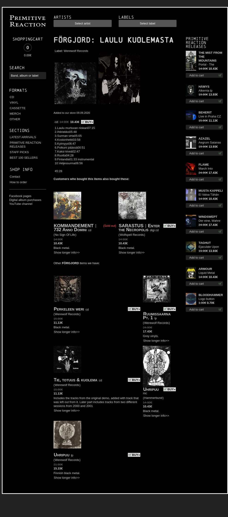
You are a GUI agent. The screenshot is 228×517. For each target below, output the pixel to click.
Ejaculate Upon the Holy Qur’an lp (210, 247)
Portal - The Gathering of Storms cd (206, 65)
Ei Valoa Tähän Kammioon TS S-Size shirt (209, 195)
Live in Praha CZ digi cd (209, 117)
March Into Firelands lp (206, 169)
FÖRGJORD (72, 40)
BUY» (89, 122)
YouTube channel (20, 204)
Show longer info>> (67, 252)
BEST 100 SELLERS (24, 157)
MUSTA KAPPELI (210, 190)
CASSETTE (18, 108)
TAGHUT (204, 243)
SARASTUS (131, 225)
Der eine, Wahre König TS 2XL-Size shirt (209, 221)
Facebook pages (20, 196)
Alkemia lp (205, 90)
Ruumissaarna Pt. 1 (157, 315)
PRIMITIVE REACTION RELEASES (25, 144)
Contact (15, 176)
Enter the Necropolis (139, 227)
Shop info (21, 169)
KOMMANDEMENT (73, 225)
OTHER (15, 119)
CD (12, 97)
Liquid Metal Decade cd (206, 273)
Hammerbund (153, 398)
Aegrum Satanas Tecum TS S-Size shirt (210, 143)
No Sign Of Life (65, 234)
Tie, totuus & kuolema (75, 379)
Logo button (206, 299)
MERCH (15, 113)
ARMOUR (205, 269)
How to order (18, 182)
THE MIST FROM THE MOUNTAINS (210, 56)
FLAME (203, 164)
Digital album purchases (25, 200)
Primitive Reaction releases (197, 42)
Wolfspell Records (132, 234)
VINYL (14, 102)
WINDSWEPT (207, 216)
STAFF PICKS (19, 152)
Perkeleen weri (69, 308)
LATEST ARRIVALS (23, 137)
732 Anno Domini (70, 229)
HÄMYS (203, 86)
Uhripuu (151, 389)
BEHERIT (205, 112)
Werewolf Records (76, 51)
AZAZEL (204, 138)
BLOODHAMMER (210, 295)
